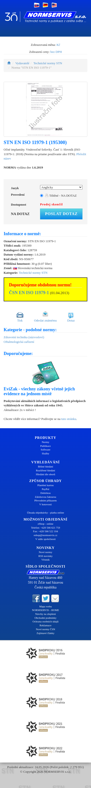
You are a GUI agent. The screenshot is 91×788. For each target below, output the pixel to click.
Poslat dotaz (61, 214)
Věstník (45, 559)
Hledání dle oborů (45, 474)
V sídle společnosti (45, 539)
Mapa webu (45, 606)
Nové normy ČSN (45, 629)
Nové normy (45, 552)
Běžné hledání (45, 466)
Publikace (45, 445)
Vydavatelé (22, 63)
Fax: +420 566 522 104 (45, 531)
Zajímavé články (46, 633)
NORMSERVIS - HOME (45, 610)
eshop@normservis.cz (45, 535)
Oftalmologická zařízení (19, 342)
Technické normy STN (47, 63)
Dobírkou (45, 492)
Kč (58, 45)
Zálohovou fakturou (45, 496)
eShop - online (45, 523)
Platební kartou (45, 485)
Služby (45, 453)
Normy (45, 442)
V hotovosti (45, 504)
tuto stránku (68, 419)
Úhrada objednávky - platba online (45, 512)
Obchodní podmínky (45, 617)
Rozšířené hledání (45, 470)
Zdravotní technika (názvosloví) (24, 337)
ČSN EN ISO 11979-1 (29, 292)
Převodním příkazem (45, 500)
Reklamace (45, 625)
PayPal (45, 489)
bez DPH (56, 52)
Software (45, 449)
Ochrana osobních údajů (45, 621)
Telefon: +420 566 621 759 (45, 527)
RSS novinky (45, 556)
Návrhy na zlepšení (45, 613)
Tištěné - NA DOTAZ (61, 195)
